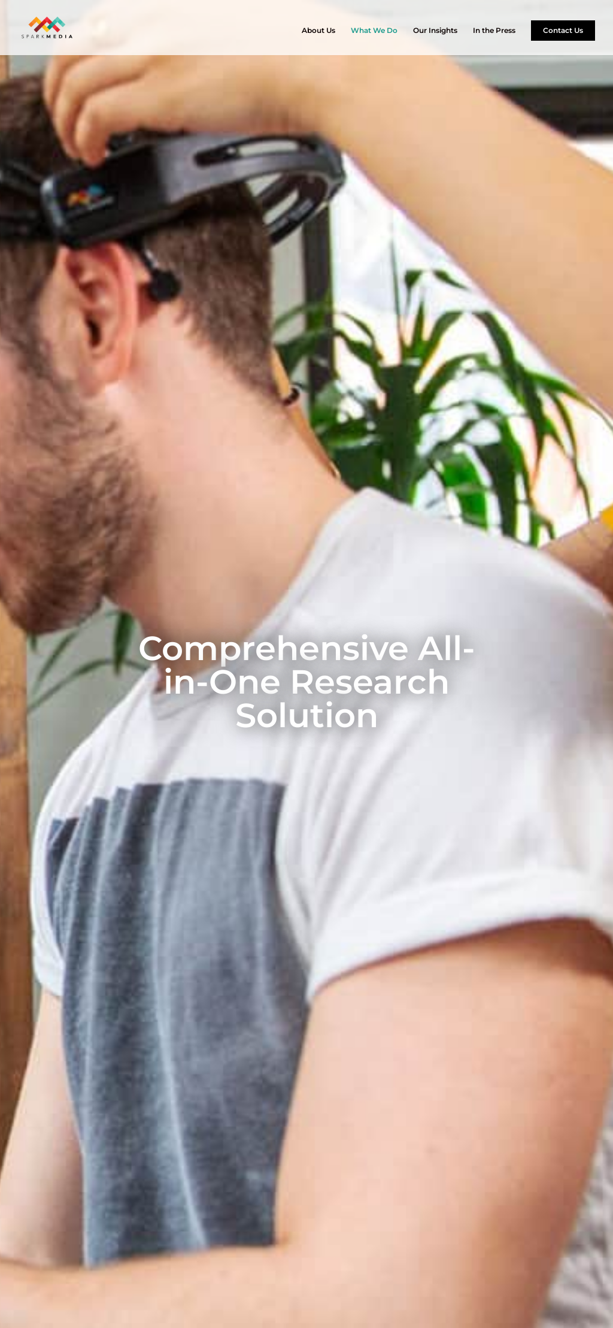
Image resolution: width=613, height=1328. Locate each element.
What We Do (374, 30)
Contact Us (563, 30)
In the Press (494, 30)
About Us (318, 30)
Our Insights (435, 30)
